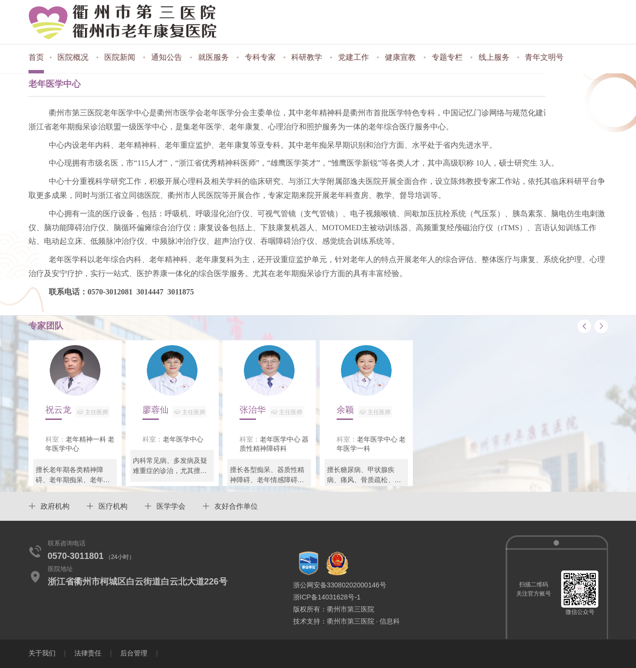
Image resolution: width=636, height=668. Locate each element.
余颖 (364, 411)
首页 (36, 57)
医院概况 (72, 57)
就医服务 (213, 57)
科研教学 (306, 57)
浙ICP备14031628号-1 (327, 597)
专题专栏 (447, 57)
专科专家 (260, 57)
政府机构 (55, 506)
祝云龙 (77, 411)
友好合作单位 (236, 506)
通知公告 (166, 57)
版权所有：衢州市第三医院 (333, 609)
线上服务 (494, 57)
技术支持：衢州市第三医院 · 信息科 (346, 621)
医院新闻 (119, 57)
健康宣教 (400, 57)
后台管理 (133, 653)
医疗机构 (113, 506)
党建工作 (353, 57)
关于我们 (42, 653)
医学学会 (170, 506)
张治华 (272, 411)
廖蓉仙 (174, 411)
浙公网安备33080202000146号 (339, 585)
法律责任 (87, 653)
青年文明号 (544, 57)
